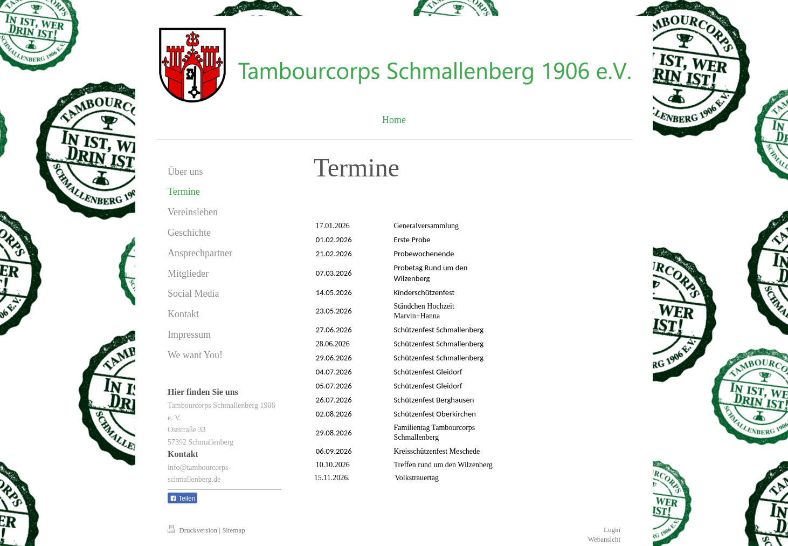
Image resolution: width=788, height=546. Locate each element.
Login (612, 529)
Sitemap (233, 530)
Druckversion (193, 530)
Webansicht (604, 539)
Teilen (182, 498)
